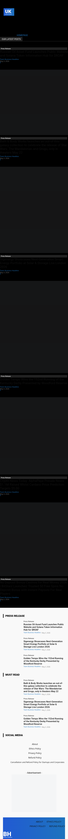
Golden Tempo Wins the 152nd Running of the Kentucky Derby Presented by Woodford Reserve (33, 381)
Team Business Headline (9, 59)
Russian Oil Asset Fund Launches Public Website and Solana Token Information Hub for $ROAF (34, 53)
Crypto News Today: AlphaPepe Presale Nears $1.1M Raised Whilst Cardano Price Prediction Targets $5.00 (32, 484)
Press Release (6, 49)
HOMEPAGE (22, 35)
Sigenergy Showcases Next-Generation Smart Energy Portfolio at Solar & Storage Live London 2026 (33, 263)
